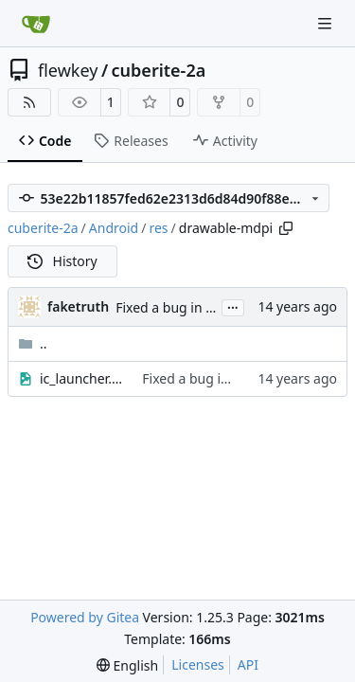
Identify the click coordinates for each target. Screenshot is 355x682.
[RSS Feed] (29, 102)
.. (32, 343)
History (62, 261)
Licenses (197, 664)
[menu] (127, 665)
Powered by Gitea (84, 617)
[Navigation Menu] (327, 23)
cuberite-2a (159, 70)
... (233, 306)
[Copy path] (286, 228)
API (248, 664)
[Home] (35, 24)
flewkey (68, 70)
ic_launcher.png (81, 378)
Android (113, 228)
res (158, 228)
